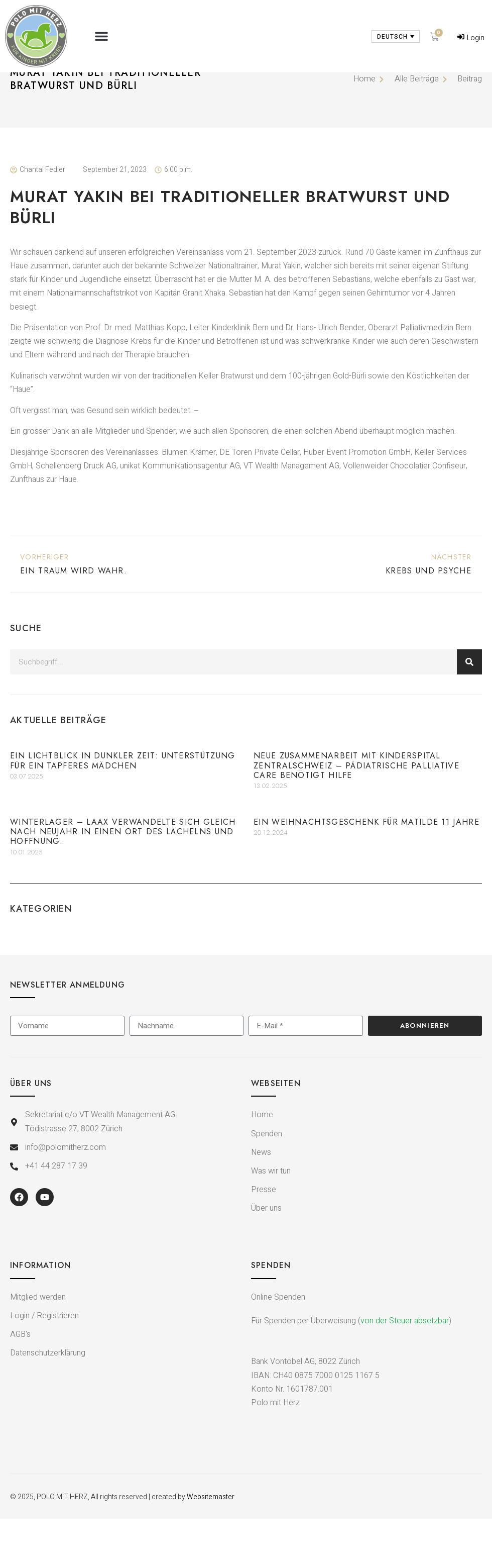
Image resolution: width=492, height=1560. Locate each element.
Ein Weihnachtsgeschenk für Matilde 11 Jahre (366, 863)
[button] (101, 36)
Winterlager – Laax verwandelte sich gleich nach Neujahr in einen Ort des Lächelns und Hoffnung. (123, 872)
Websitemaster (210, 1538)
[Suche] (469, 703)
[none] (396, 36)
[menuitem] (396, 36)
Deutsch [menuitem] (392, 36)
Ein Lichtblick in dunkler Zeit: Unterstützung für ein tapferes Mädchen (122, 802)
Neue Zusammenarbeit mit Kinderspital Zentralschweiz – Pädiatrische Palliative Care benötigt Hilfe (356, 807)
